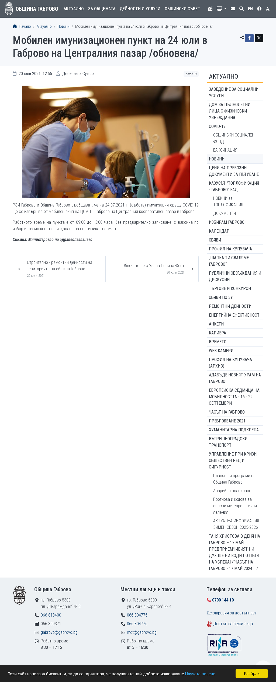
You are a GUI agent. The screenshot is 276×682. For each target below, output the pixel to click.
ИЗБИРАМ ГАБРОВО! (227, 222)
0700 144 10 (223, 600)
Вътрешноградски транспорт (228, 442)
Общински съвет (182, 8)
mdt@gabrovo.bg (142, 632)
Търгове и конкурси (230, 288)
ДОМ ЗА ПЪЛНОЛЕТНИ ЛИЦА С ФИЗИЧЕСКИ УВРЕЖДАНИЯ (229, 111)
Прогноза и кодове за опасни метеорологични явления (235, 506)
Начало (22, 26)
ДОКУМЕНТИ (224, 213)
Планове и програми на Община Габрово (234, 479)
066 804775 (137, 615)
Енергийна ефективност (234, 315)
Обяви (215, 240)
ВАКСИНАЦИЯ (225, 150)
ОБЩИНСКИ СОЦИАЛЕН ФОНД (233, 138)
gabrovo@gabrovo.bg (59, 632)
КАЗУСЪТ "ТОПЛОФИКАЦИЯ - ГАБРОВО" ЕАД (234, 186)
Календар (219, 231)
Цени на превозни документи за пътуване (234, 171)
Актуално (74, 8)
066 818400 (51, 615)
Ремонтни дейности (230, 306)
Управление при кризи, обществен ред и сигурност (233, 461)
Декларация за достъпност (232, 612)
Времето (217, 341)
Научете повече (200, 674)
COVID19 (191, 74)
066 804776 (137, 623)
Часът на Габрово (227, 412)
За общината (101, 8)
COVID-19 (217, 126)
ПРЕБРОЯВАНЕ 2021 (227, 421)
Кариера (217, 332)
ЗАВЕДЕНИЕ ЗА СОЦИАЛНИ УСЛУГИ (233, 92)
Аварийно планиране (232, 490)
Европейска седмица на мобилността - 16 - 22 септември (234, 397)
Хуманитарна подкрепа (234, 429)
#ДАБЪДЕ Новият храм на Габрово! (235, 378)
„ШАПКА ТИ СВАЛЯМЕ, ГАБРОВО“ (229, 261)
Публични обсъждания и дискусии (235, 276)
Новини (63, 26)
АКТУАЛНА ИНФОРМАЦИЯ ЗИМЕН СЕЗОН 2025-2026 (236, 524)
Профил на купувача (230, 248)
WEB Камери (221, 350)
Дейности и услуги (140, 8)
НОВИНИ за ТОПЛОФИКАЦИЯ (228, 201)
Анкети (216, 324)
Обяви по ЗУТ (222, 297)
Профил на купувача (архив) (230, 363)
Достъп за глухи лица (233, 623)
